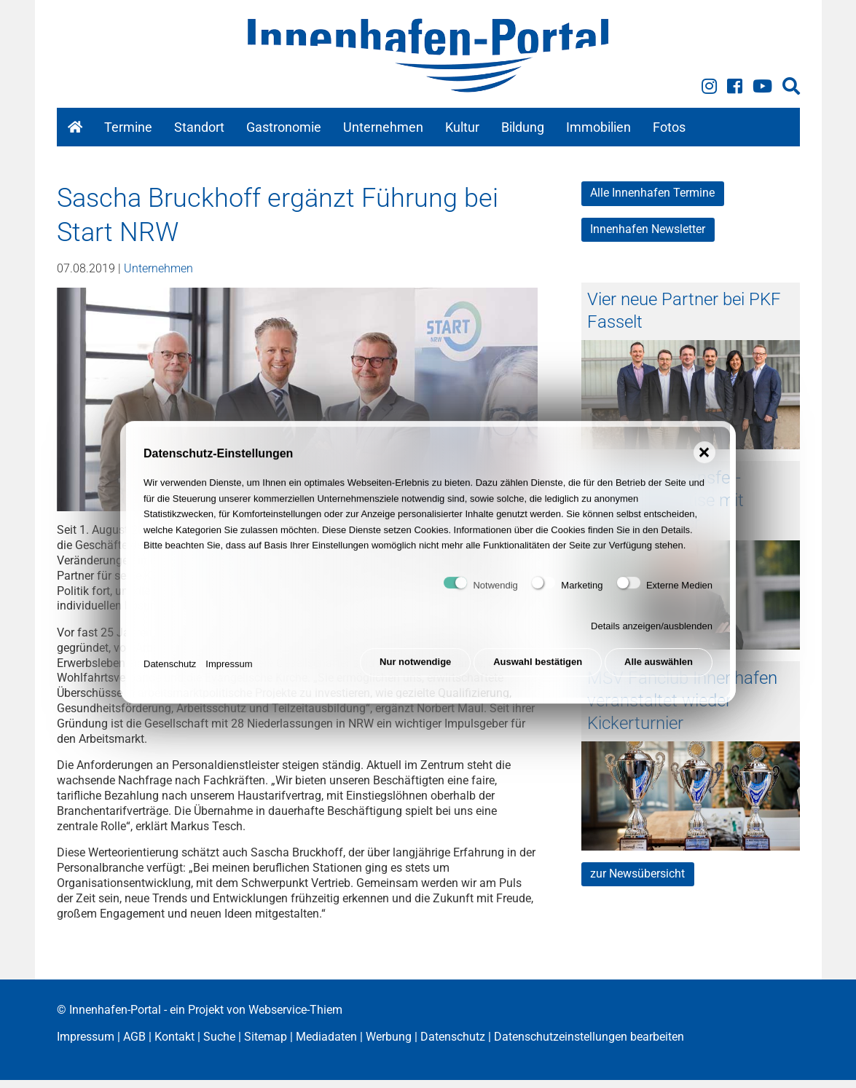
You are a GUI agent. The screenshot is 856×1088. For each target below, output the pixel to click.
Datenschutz (170, 674)
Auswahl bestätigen (536, 674)
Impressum (228, 674)
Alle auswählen (658, 674)
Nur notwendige (411, 674)
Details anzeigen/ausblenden (651, 638)
